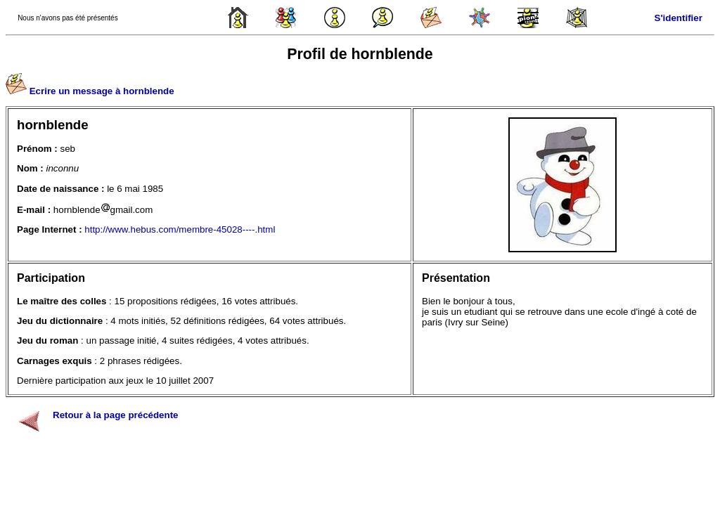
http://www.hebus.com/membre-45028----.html (179, 229)
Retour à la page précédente (116, 415)
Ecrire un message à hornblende (102, 91)
